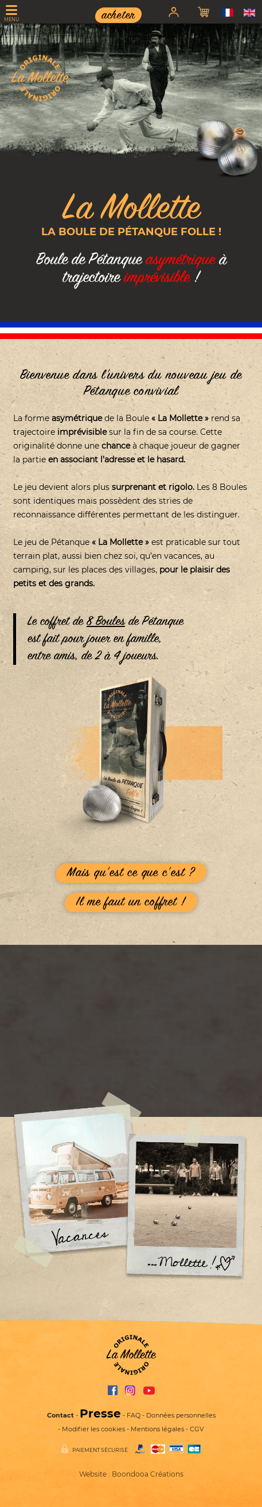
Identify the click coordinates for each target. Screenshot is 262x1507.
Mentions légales (157, 1429)
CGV (197, 1429)
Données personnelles (181, 1415)
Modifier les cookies (93, 1429)
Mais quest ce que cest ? (131, 873)
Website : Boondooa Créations (131, 1474)
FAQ (133, 1415)
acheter (118, 15)
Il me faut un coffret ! (131, 902)
